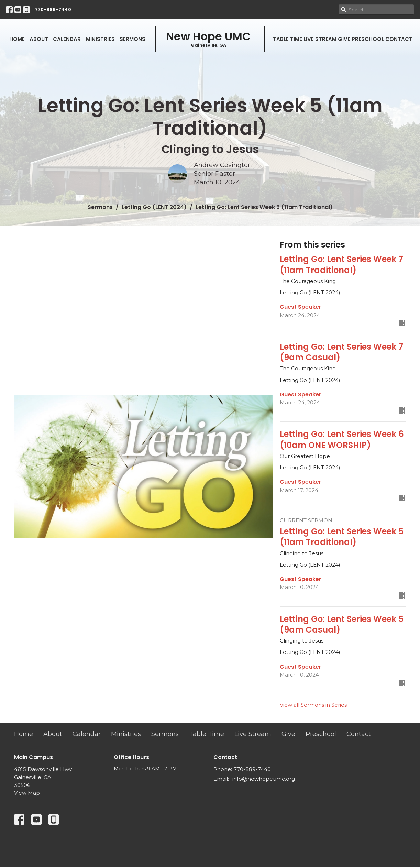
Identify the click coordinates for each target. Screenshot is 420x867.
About (39, 39)
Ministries (100, 39)
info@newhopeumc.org (263, 779)
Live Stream (319, 39)
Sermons (132, 39)
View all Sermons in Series (313, 705)
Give (344, 39)
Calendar (67, 39)
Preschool (368, 39)
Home (17, 39)
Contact (398, 39)
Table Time (287, 39)
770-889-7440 (53, 9)
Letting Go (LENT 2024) (154, 207)
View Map (27, 793)
